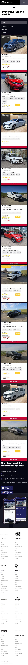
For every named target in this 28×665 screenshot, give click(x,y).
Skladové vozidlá (4, 546)
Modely (2, 544)
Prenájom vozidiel (4, 556)
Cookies (8, 661)
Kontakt (2, 558)
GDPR (5, 661)
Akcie (2, 548)
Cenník (2, 578)
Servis (2, 550)
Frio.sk (11, 662)
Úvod (2, 542)
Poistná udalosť (4, 552)
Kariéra (2, 661)
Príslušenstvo (3, 554)
